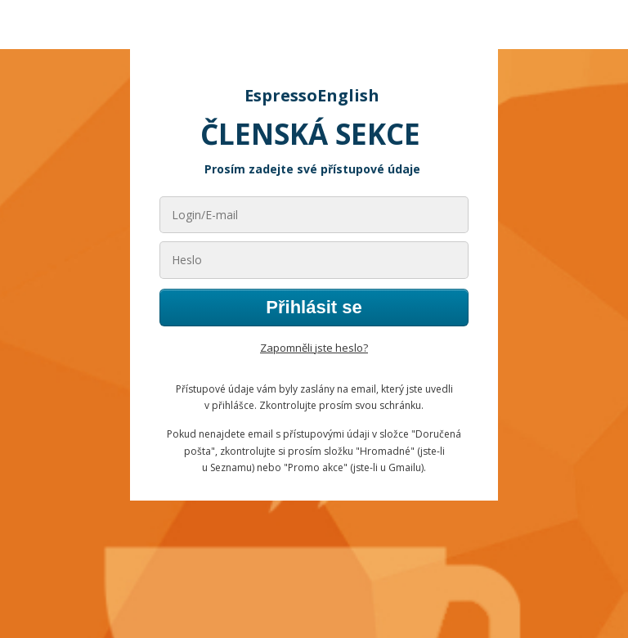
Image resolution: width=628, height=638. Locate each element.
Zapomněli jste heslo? (314, 347)
